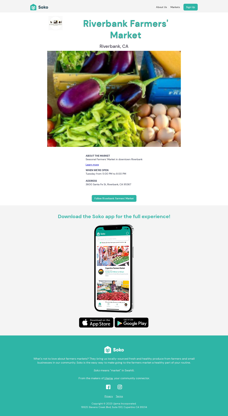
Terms (119, 396)
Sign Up (190, 7)
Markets (175, 7)
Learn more (92, 164)
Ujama (108, 378)
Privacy (109, 396)
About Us (161, 7)
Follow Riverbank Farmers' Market (114, 198)
